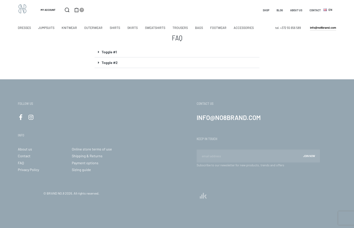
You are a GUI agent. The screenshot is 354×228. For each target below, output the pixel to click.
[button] (177, 52)
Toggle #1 (109, 52)
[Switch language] (328, 10)
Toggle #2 (110, 62)
